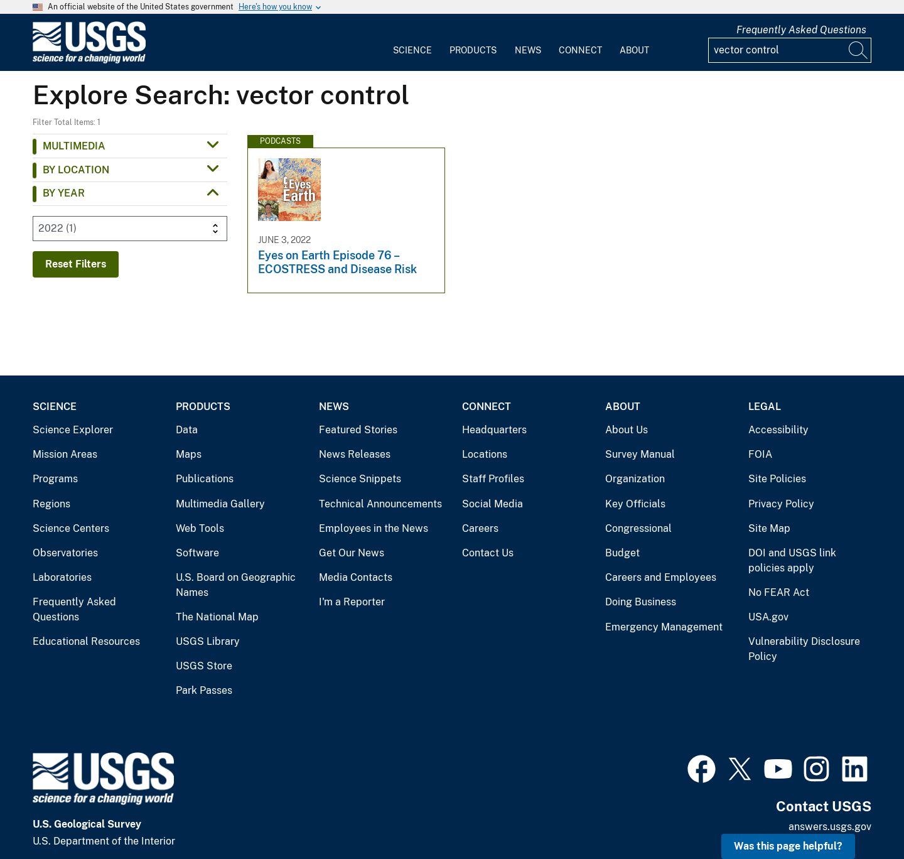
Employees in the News (373, 528)
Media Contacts (355, 577)
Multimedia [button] (74, 146)
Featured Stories (358, 430)
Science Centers (71, 528)
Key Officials (635, 504)
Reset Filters (75, 264)
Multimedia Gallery (220, 504)
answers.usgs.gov (829, 827)
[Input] (789, 50)
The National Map (217, 617)
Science (412, 50)
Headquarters (494, 430)
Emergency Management (664, 627)
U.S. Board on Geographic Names (236, 584)
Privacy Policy (781, 504)
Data (187, 430)
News (528, 50)
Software (197, 553)
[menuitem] (412, 42)
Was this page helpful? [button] (788, 846)
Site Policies (777, 479)
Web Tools (200, 528)
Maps (189, 454)
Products (473, 50)
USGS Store (204, 666)
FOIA (760, 454)
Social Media (492, 504)
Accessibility (778, 430)
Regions (51, 504)
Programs (55, 479)
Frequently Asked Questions (801, 30)
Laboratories (62, 577)
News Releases (354, 454)
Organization (635, 479)
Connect (580, 50)
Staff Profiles (493, 479)
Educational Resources (86, 641)
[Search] (858, 50)
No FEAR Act (778, 592)
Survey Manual (640, 454)
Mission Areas (65, 454)
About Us (626, 430)
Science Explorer (73, 430)
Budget (622, 553)
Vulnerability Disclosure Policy (804, 648)
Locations (484, 454)
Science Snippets (360, 479)
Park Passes (204, 690)
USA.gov (768, 617)
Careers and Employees (660, 577)
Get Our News (351, 553)
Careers (480, 528)
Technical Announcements (380, 504)
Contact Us (488, 553)
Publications (205, 479)
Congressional (638, 528)
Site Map (769, 528)
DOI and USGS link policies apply (792, 560)
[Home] (89, 61)
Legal (764, 407)
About (634, 50)
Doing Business (640, 602)
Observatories (65, 553)
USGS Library (208, 641)
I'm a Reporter (352, 602)
